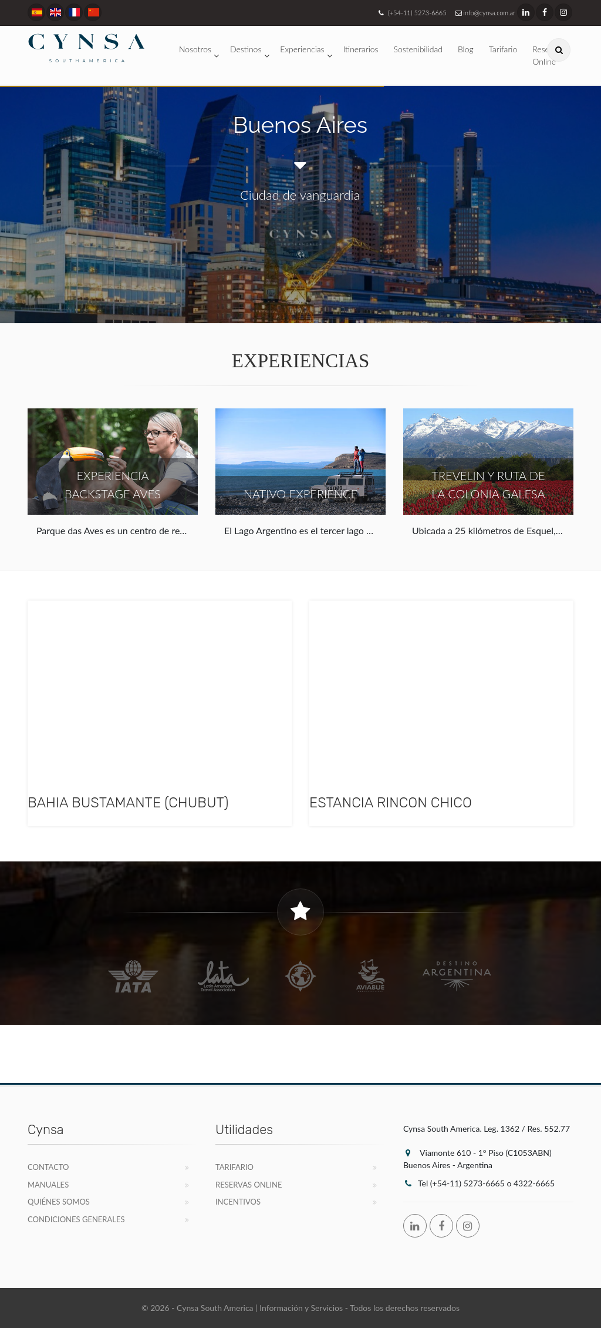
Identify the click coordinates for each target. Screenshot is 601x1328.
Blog (466, 49)
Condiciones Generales (76, 1219)
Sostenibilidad (418, 49)
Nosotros (195, 49)
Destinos (245, 49)
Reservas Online (248, 1184)
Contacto (48, 1167)
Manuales (48, 1184)
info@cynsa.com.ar (484, 12)
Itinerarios (361, 49)
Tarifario (503, 49)
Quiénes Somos (59, 1201)
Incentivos (238, 1201)
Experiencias (302, 49)
